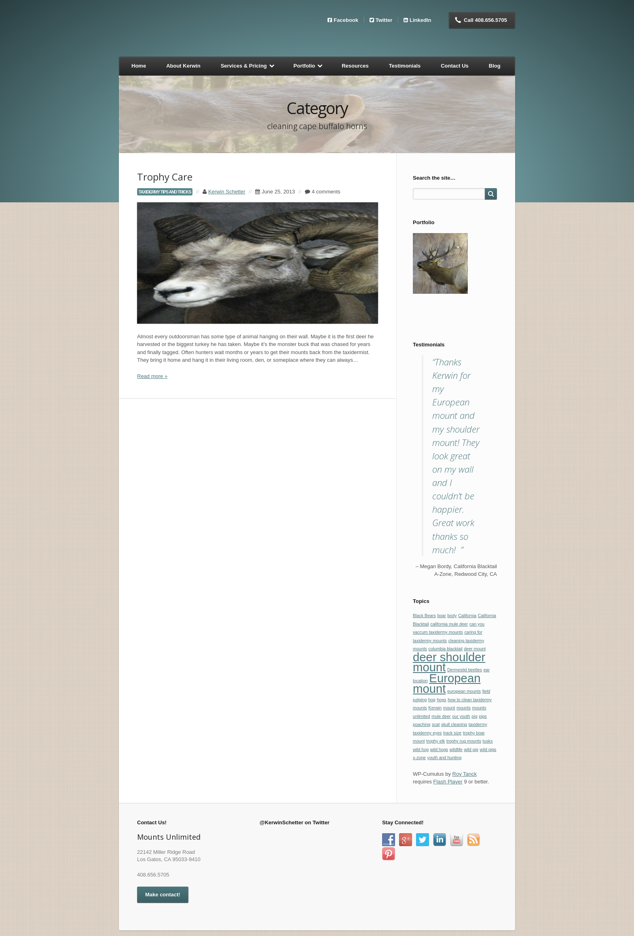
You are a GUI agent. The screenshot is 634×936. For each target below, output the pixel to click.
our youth (461, 716)
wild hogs (439, 749)
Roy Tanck (464, 774)
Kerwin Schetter (226, 192)
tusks (488, 741)
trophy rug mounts (463, 741)
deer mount (475, 648)
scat (436, 724)
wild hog (421, 749)
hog (431, 699)
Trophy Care (164, 176)
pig (474, 716)
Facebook (346, 20)
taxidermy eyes (427, 732)
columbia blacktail (446, 648)
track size (452, 732)
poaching (421, 724)
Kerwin (435, 707)
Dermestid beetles (464, 669)
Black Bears (424, 615)
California (467, 615)
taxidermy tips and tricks (165, 191)
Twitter (384, 20)
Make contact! (162, 894)
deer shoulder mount (449, 662)
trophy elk (435, 741)
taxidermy (478, 724)
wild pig (471, 749)
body (451, 615)
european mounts (464, 691)
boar (441, 615)
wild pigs (488, 749)
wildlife (456, 749)
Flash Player (448, 782)
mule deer (440, 716)
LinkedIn (420, 20)
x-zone (419, 757)
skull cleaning (454, 724)
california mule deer (449, 624)
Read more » (152, 376)
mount (449, 707)
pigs (483, 716)
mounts (463, 707)
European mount (447, 683)
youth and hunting (444, 757)
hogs (441, 699)
